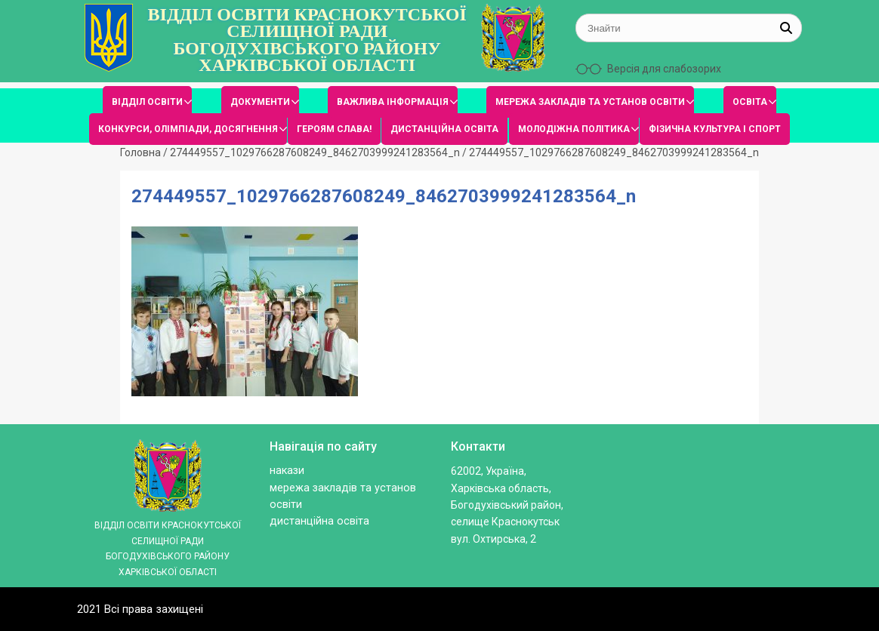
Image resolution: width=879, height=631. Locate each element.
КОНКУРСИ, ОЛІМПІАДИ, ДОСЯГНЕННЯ (188, 129)
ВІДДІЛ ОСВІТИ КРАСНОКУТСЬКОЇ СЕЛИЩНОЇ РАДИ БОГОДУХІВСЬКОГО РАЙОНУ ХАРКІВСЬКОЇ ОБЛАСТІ (307, 40)
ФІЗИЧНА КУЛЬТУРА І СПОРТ (715, 129)
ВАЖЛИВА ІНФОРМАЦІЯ (393, 102)
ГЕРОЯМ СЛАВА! (334, 129)
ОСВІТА (749, 102)
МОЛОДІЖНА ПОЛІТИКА (574, 129)
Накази (287, 470)
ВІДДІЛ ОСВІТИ (147, 102)
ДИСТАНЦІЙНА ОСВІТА (444, 129)
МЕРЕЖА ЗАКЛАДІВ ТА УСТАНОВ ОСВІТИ (590, 102)
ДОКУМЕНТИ (260, 102)
